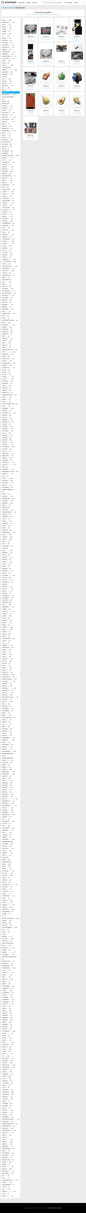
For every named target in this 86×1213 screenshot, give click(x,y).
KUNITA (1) (7, 591)
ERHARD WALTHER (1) (9, 349)
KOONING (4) (8, 575)
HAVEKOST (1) (8, 462)
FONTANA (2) (7, 383)
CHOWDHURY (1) (8, 239)
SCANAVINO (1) (8, 992)
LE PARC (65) (6, 616)
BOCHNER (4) (6, 144)
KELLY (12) (7, 550)
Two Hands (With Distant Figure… (77, 38)
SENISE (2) (6, 1008)
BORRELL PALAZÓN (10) (10, 155)
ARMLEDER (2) (7, 72)
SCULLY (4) (6, 1006)
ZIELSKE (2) (8, 1191)
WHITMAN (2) (7, 1155)
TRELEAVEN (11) (8, 1094)
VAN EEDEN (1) (8, 1117)
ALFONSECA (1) (8, 47)
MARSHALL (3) (9, 688)
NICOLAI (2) (10, 798)
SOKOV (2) (6, 1038)
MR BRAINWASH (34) (7, 753)
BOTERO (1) (7, 157)
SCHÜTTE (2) (7, 1004)
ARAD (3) (5, 63)
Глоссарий (50, 1208)
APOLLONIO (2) (8, 58)
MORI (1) (6, 742)
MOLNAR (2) (6, 731)
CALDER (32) (8, 194)
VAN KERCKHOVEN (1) (10, 1119)
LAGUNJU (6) (7, 600)
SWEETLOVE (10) (8, 1065)
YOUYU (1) (5, 1187)
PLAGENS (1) (7, 886)
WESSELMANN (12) (8, 1148)
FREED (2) (6, 397)
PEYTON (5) (7, 873)
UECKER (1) (7, 1112)
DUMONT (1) (7, 338)
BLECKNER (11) (7, 139)
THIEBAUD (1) (7, 1074)
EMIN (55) (6, 343)
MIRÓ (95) (6, 726)
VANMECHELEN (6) (8, 1126)
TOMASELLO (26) (8, 1092)
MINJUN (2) (6, 722)
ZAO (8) (6, 1189)
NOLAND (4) (7, 810)
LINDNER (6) (7, 645)
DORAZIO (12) (7, 331)
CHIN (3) (5, 232)
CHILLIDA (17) (8, 230)
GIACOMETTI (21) (9, 413)
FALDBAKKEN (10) (8, 363)
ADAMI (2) (6, 27)
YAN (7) (5, 1178)
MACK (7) (6, 665)
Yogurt (61, 111)
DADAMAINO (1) (6, 279)
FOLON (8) (7, 379)
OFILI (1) (5, 819)
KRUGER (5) (7, 586)
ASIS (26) (6, 79)
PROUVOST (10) (8, 909)
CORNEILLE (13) (9, 259)
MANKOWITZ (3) (8, 677)
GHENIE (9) (6, 410)
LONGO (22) (7, 654)
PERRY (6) (7, 868)
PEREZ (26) (6, 864)
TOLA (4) (5, 1087)
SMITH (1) (5, 1035)
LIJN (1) (5, 643)
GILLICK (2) (6, 417)
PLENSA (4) (6, 889)
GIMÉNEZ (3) (7, 419)
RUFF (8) (6, 977)
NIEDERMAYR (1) (8, 801)
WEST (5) (6, 1150)
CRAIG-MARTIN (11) (9, 266)
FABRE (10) (6, 356)
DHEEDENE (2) (7, 309)
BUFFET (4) (7, 182)
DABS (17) (6, 277)
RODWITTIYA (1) (8, 961)
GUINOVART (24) (8, 446)
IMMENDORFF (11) (8, 498)
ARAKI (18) (7, 65)
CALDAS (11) (8, 191)
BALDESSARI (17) (8, 92)
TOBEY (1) (6, 1085)
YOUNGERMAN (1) (8, 1184)
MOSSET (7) (7, 749)
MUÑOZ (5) (6, 767)
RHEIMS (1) (7, 936)
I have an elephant (46, 87)
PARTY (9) (6, 855)
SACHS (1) (6, 981)
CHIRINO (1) (7, 236)
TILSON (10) (6, 1076)
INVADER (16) (5, 507)
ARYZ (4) (4, 76)
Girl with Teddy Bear (77, 87)
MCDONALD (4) (7, 708)
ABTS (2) (6, 24)
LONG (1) (6, 652)
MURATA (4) (6, 776)
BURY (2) (5, 187)
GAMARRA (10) (8, 408)
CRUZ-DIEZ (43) (8, 270)
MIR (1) (6, 724)
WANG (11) (7, 1141)
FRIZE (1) (6, 401)
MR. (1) (4, 756)
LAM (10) (6, 604)
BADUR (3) (6, 83)
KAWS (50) (5, 548)
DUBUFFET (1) (7, 333)
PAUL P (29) (5, 857)
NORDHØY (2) (7, 812)
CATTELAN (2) (8, 209)
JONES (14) (6, 525)
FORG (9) (6, 385)
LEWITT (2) (6, 636)
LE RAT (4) (6, 618)
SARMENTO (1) (7, 988)
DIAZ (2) (6, 311)
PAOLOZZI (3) (8, 848)
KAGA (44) (7, 534)
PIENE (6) (5, 877)
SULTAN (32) (7, 1062)
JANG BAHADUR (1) (9, 512)
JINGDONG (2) (7, 516)
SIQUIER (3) (6, 1029)
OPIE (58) (6, 826)
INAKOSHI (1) (7, 500)
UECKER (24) (7, 1110)
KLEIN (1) (6, 564)
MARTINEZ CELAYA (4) (10, 697)
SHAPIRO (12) (7, 1013)
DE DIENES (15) (7, 288)
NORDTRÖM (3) (8, 814)
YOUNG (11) (7, 1182)
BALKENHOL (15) (8, 94)
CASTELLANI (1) (8, 207)
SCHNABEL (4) (7, 997)
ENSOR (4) (6, 347)
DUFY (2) (5, 336)
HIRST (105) (7, 478)
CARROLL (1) (8, 203)
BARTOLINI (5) (8, 112)
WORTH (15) (7, 1169)
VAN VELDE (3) (7, 1121)
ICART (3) (6, 494)
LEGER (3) (6, 622)
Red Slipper (30, 111)
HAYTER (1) (8, 464)
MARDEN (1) (6, 683)
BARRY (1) (6, 110)
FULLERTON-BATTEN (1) (10, 403)
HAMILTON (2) (7, 455)
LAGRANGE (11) (7, 598)
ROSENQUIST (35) (8, 968)
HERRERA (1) (7, 473)
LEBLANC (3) (7, 620)
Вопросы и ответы (58, 1208)
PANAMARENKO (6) (7, 841)
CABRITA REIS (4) (8, 189)
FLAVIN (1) (6, 372)
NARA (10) (7, 780)
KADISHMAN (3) (8, 532)
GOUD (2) (6, 433)
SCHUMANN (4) (8, 1001)
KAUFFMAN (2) (7, 546)
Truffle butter (77, 111)
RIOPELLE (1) (8, 947)
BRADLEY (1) (6, 164)
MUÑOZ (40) (7, 769)
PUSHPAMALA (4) (7, 911)
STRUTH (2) (7, 1053)
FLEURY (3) (6, 374)
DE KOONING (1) (8, 291)
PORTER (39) (7, 900)
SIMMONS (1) (7, 1024)
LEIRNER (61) (7, 627)
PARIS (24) (6, 850)
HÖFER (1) (7, 485)
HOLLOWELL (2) (7, 487)
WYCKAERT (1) (8, 1171)
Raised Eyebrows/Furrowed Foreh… (30, 38)
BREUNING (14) (7, 171)
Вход (76, 2)
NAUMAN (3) (7, 783)
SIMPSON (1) (7, 1026)
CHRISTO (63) (8, 241)
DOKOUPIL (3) (8, 324)
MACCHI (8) (6, 661)
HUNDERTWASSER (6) (10, 491)
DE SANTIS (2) (8, 295)
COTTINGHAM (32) (9, 261)
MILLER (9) (7, 719)
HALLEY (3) (6, 451)
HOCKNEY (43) (7, 480)
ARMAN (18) (9, 69)
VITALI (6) (7, 1139)
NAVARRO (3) (7, 787)
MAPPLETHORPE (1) (9, 679)
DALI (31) (6, 282)
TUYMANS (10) (7, 1103)
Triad (46, 111)
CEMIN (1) (7, 214)
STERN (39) (6, 1051)
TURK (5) (6, 1101)
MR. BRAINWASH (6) (7, 758)
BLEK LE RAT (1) (6, 142)
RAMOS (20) (6, 923)
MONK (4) (7, 733)
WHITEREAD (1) (8, 1153)
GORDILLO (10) (7, 426)
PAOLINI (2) (6, 846)
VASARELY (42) (7, 1128)
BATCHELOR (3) (7, 119)
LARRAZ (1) (6, 609)
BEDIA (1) (6, 124)
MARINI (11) (7, 686)
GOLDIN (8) (6, 424)
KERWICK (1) (7, 552)
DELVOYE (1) (6, 302)
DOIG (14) (6, 322)
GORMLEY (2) (7, 428)
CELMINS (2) (6, 212)
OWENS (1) (6, 837)
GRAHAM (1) (6, 437)
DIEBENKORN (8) (8, 313)
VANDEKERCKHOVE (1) (10, 1123)
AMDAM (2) (6, 49)
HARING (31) (7, 458)
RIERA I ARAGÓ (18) (7, 943)
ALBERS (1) (6, 38)
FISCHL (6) (6, 370)
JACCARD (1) (8, 509)
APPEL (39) (6, 60)
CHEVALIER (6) (7, 225)
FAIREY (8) (7, 361)
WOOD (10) (6, 1162)
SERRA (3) (6, 1011)
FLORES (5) (8, 376)
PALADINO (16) (8, 839)
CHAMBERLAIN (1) (8, 223)
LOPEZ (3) (6, 656)
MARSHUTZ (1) (7, 690)
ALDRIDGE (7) (7, 42)
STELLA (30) (6, 1049)
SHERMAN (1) (7, 1015)
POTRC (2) (7, 902)
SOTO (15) (8, 1042)
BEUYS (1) (6, 133)
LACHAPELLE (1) (8, 595)
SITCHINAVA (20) (8, 1031)
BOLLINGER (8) (7, 151)
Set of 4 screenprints (30, 136)
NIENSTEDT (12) (8, 803)
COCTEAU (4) (7, 252)
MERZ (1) (6, 713)
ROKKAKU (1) (7, 963)
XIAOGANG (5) (7, 1173)
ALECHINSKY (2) (8, 45)
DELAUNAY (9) (7, 297)
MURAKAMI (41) (8, 774)
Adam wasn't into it (61, 87)
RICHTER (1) (7, 941)
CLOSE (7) (6, 250)
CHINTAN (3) (8, 234)
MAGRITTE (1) (7, 672)
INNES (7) (6, 505)
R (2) (4, 916)
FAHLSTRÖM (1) (8, 358)
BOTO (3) (6, 160)
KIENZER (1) (7, 557)
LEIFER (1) (5, 625)
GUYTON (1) (7, 449)
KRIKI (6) (4, 584)
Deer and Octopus (61, 62)
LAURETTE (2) (8, 611)
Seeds (77, 62)
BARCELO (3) (7, 106)
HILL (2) (5, 476)
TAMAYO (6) (7, 1069)
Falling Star (30, 62)
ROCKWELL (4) (8, 954)
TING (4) (6, 1078)
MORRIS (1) (7, 746)
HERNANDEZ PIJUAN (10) (10, 471)
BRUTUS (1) (7, 178)
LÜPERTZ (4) (7, 658)
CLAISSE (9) (8, 243)
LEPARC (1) (6, 631)
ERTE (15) (8, 352)
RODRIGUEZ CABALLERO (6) (10, 958)
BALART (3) (6, 90)
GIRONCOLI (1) (8, 422)
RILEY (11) (6, 945)
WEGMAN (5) (7, 1146)
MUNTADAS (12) (8, 771)
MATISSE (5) (7, 699)
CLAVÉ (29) (6, 245)
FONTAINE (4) (7, 381)
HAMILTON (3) (8, 453)
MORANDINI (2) (8, 737)
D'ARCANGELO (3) (8, 275)
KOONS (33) (6, 577)
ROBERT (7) (8, 952)
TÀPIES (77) (7, 1071)
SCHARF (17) (7, 995)
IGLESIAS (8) (7, 496)
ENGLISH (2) (6, 345)
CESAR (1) (7, 216)
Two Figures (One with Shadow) (30, 87)
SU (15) (5, 1056)
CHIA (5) (6, 227)
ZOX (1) (5, 1193)
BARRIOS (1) (7, 108)
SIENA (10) (6, 1022)
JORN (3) (6, 528)
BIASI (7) (6, 135)
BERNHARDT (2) (9, 130)
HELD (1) (5, 467)
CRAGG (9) (6, 264)
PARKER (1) (7, 853)
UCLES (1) (6, 1108)
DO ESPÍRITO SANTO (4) (10, 320)
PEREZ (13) (6, 866)
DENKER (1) (7, 306)
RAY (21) (5, 929)
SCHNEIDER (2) (8, 999)
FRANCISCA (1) (7, 392)
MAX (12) (6, 704)
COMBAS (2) (7, 254)
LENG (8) (7, 629)
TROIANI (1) (7, 1096)
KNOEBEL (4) (6, 568)
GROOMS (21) (7, 440)
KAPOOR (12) (7, 537)
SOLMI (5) (7, 1040)
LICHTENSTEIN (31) (8, 638)
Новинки (34, 2)
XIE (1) (5, 1175)
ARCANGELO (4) (6, 67)
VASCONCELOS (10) (9, 1130)
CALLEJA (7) (7, 196)
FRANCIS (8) (6, 390)
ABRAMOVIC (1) (8, 22)
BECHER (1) (8, 121)
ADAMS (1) (7, 29)
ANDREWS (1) (7, 54)
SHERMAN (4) (7, 1017)
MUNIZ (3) (5, 765)
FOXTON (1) (6, 388)
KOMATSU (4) (7, 570)
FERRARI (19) (7, 365)
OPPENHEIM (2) (8, 828)
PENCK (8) (6, 859)
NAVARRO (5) (7, 785)
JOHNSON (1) (7, 523)
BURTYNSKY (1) (8, 185)
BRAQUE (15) (7, 166)
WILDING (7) (7, 1157)
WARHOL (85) (7, 1144)
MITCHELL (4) (7, 728)
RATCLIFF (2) (7, 925)
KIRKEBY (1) (6, 559)
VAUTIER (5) (7, 1132)
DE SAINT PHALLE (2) (9, 293)
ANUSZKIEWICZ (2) (9, 56)
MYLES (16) (6, 778)
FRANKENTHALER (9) (9, 394)
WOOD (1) (6, 1164)
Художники (21, 2)
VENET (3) (6, 1135)
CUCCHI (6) (6, 273)
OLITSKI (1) (6, 823)
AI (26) (5, 36)
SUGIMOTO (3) (8, 1058)
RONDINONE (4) (7, 965)
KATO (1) (6, 541)
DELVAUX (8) (6, 300)
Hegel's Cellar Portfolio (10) (46, 37)
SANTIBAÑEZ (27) (8, 986)
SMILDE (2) (7, 1033)
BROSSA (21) (6, 173)
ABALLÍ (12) (6, 20)
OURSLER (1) (6, 835)
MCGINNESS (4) (7, 710)
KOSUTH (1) (7, 579)
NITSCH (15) (7, 807)
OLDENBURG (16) (8, 821)
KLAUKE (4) (7, 561)
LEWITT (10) (6, 634)
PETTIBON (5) (8, 871)
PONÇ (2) (5, 898)
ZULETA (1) (7, 1196)
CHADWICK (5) (7, 218)
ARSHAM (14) (7, 74)
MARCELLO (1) (8, 681)
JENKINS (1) (6, 514)
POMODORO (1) (8, 895)
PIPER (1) (6, 882)
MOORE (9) (6, 735)
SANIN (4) (6, 983)
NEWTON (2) (7, 796)
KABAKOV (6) (6, 530)
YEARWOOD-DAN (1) (10, 1180)
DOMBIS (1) (7, 327)
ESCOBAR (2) (7, 354)
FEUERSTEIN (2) (8, 367)
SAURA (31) (7, 990)
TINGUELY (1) (7, 1080)
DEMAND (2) (7, 304)
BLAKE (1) (6, 137)
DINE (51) (5, 315)
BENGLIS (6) (6, 126)
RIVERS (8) (6, 950)
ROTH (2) (6, 970)
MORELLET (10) (8, 740)
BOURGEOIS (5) (8, 162)
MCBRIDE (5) (6, 706)
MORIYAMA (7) (7, 744)
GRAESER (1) (7, 435)
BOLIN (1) (5, 148)
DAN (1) (6, 284)
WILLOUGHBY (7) (8, 1159)
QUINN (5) (6, 914)
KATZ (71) (6, 543)
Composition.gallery (7, 7)
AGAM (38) (6, 33)
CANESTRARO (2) (8, 200)
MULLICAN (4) (7, 762)
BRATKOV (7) (7, 169)
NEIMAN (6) (6, 792)
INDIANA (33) (7, 503)
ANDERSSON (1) (8, 51)
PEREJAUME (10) (6, 862)
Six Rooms (61, 37)
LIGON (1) (6, 640)
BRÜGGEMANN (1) (8, 175)
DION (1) (5, 318)
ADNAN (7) (6, 31)
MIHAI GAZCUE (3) (8, 717)
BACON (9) (7, 81)
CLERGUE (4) (7, 248)
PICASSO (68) (7, 875)
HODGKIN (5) (7, 482)
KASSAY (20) (7, 539)
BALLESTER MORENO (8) (10, 98)
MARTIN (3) (7, 692)
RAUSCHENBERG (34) (9, 927)
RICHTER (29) (8, 938)
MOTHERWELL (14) (9, 751)
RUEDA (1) (7, 974)
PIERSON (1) (6, 880)
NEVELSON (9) (7, 794)
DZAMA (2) (6, 340)
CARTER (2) (7, 205)
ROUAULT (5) (8, 972)
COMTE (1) (6, 257)
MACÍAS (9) (6, 663)
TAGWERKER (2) (8, 1067)
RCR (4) (4, 934)
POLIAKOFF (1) (7, 891)
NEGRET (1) (6, 789)
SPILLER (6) (6, 1047)
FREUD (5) (6, 399)
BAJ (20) (6, 88)
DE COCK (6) (6, 286)
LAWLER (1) (7, 613)
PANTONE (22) (7, 844)
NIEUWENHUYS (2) (9, 805)
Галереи (28, 2)
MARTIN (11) (7, 695)
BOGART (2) (7, 146)
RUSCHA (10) (7, 979)
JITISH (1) (6, 519)
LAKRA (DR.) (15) (6, 602)
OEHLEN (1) (6, 816)
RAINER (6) (6, 920)
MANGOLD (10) (8, 674)
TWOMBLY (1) (6, 1105)
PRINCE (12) (7, 907)
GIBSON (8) (6, 415)
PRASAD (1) (8, 905)
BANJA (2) (5, 101)
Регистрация (68, 2)
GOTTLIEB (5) (7, 431)
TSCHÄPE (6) (7, 1099)
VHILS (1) (4, 1137)
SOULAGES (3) (7, 1044)
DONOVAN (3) (7, 329)
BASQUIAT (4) (9, 117)
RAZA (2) (6, 932)
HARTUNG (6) (7, 460)
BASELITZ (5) (7, 115)
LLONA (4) (6, 649)
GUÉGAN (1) (7, 444)
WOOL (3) (7, 1166)
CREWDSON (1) (8, 268)
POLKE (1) (6, 893)
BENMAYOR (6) (7, 128)
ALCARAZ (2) (7, 40)
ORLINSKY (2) (7, 830)
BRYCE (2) (7, 180)
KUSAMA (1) (6, 593)
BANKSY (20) (5, 103)
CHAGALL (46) (7, 221)
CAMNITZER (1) (7, 198)
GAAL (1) (6, 406)
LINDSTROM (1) (8, 647)
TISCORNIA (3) (7, 1083)
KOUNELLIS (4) (7, 582)
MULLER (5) (7, 760)
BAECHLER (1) (7, 85)
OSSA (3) (7, 832)
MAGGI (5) (6, 670)
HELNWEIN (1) (8, 469)
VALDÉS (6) (7, 1114)
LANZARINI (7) (8, 607)
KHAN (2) (5, 555)
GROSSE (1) (7, 442)
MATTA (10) (7, 701)
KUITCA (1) (7, 588)
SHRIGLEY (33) (7, 1020)
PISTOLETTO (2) (10, 884)
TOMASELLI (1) (7, 1090)
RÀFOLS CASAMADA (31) (10, 918)
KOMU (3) (6, 573)
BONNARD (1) (7, 153)
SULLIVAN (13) (7, 1060)
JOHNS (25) (6, 521)
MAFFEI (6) (7, 667)
